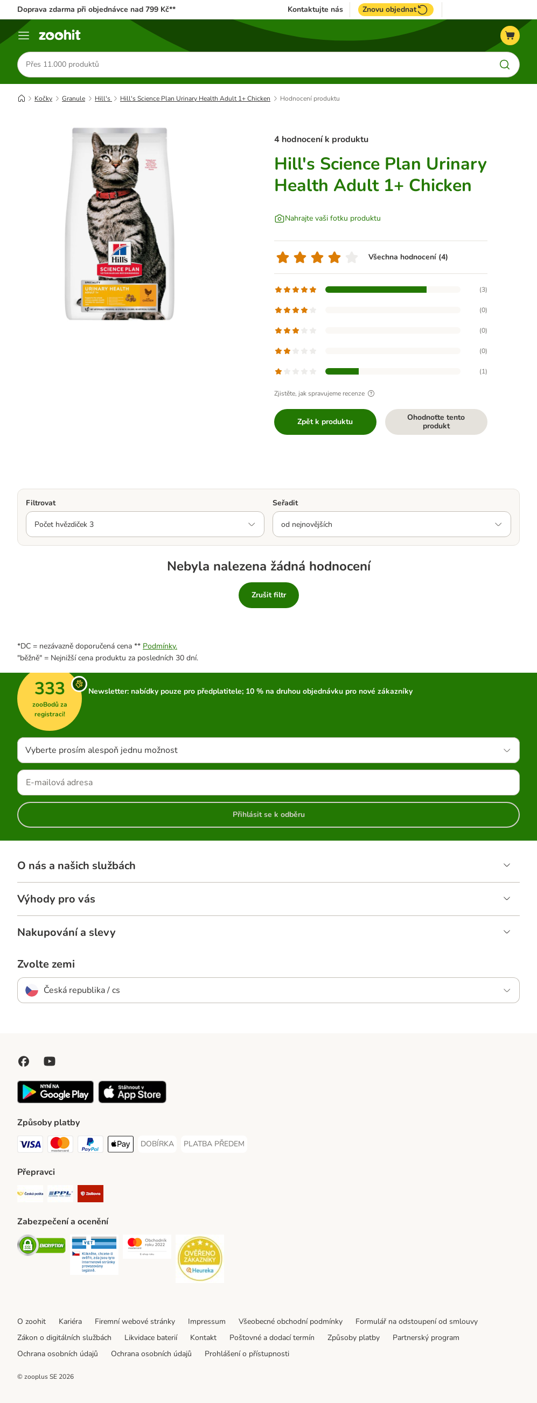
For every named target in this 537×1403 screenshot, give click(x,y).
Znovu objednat (395, 9)
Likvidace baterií (150, 1338)
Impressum (207, 1321)
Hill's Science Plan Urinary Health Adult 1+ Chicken (195, 98)
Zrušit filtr (269, 595)
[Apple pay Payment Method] (121, 1146)
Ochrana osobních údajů (57, 1354)
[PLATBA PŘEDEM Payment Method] (214, 1144)
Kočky (43, 98)
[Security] (41, 1247)
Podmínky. (160, 646)
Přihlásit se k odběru (269, 814)
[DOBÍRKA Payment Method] (157, 1144)
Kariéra (70, 1321)
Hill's (103, 98)
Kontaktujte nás (315, 10)
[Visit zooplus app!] (55, 1101)
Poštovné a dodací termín (272, 1338)
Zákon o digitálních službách (64, 1338)
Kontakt (203, 1338)
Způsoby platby (353, 1338)
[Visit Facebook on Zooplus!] (23, 1061)
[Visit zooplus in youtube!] (49, 1061)
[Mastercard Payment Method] (60, 1146)
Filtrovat (40, 503)
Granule (73, 98)
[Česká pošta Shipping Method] (30, 1195)
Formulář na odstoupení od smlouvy (416, 1321)
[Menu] (23, 35)
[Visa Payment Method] (30, 1146)
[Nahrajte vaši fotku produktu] (327, 218)
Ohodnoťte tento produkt (436, 421)
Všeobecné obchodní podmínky (291, 1321)
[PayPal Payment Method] (90, 1146)
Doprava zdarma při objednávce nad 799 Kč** (96, 9)
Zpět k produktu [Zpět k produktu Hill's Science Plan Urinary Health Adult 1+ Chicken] (325, 422)
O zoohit (31, 1321)
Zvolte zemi (46, 964)
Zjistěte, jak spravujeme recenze (326, 393)
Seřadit (285, 503)
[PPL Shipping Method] (60, 1195)
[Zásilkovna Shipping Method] (90, 1195)
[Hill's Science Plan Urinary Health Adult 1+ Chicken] (119, 223)
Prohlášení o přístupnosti (247, 1354)
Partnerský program (426, 1338)
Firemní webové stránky (135, 1321)
